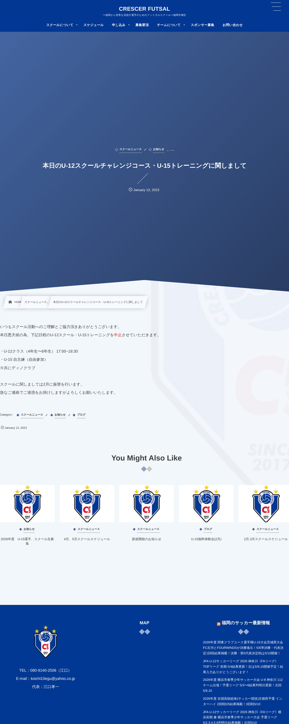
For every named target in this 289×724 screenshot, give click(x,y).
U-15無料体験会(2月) (206, 540)
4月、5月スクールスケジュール (87, 540)
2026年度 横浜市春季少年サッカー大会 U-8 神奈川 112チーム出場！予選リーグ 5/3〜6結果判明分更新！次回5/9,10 (243, 685)
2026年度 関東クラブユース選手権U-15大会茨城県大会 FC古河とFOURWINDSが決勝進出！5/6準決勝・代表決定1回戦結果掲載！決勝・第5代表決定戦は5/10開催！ (243, 647)
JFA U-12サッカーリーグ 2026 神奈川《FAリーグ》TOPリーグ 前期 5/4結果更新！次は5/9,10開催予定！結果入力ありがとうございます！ (243, 666)
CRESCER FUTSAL (144, 9)
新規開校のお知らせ (146, 540)
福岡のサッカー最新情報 (246, 622)
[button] (276, 6)
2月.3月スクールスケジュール (266, 540)
